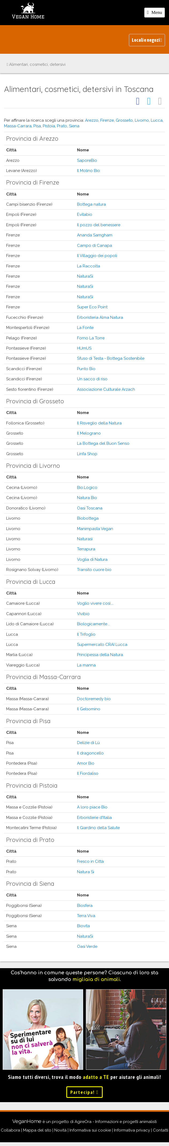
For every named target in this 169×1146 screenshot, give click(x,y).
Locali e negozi (147, 40)
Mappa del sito (37, 1130)
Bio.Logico (87, 487)
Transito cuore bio (94, 569)
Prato (62, 126)
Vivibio (83, 613)
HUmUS (84, 348)
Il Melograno (89, 433)
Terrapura (86, 549)
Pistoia (49, 126)
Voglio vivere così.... (95, 603)
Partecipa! (84, 1092)
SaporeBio (87, 160)
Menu (156, 13)
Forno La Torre (91, 338)
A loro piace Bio (92, 807)
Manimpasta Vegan (95, 528)
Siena (74, 126)
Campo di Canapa (94, 245)
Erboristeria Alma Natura (100, 317)
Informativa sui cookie (90, 1130)
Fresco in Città (90, 861)
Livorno (142, 120)
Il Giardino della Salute (98, 827)
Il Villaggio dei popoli (97, 255)
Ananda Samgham (94, 235)
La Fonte (85, 327)
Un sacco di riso (92, 379)
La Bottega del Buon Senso (103, 443)
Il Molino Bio (88, 170)
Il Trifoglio (86, 634)
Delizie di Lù (88, 742)
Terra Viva (86, 915)
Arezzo (91, 120)
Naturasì (85, 538)
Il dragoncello (90, 753)
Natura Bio (87, 497)
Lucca (157, 120)
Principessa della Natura (100, 654)
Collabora (10, 1130)
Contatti (160, 1130)
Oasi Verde (87, 946)
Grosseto (124, 120)
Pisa (37, 126)
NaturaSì (85, 276)
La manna (86, 665)
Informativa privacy (132, 1130)
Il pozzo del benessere (98, 225)
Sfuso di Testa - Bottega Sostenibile (110, 358)
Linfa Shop (87, 453)
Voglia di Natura (92, 559)
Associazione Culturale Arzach (106, 389)
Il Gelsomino (88, 709)
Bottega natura (91, 204)
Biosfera (85, 905)
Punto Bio (86, 368)
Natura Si (85, 871)
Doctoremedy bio (94, 698)
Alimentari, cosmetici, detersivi (36, 64)
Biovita (83, 925)
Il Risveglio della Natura (99, 423)
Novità (60, 1130)
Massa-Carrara (18, 126)
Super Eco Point (92, 307)
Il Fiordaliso (87, 773)
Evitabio (84, 214)
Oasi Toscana (89, 508)
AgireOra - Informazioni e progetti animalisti (116, 1121)
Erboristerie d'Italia (94, 817)
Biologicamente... (93, 624)
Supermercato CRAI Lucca (102, 644)
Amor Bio (85, 763)
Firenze (107, 120)
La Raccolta (88, 266)
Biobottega (88, 518)
